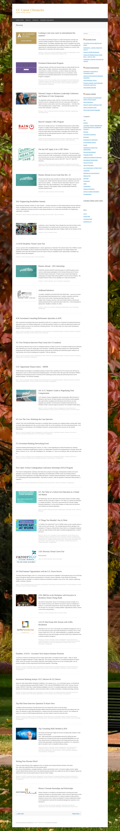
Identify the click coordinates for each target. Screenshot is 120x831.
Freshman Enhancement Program (50, 63)
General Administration (89, 152)
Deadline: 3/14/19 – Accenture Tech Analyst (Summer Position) (40, 654)
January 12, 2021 (42, 164)
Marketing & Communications (52, 54)
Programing (86, 181)
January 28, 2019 (42, 747)
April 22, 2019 (19, 331)
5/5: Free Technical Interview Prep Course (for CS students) (38, 342)
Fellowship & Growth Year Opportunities (66, 52)
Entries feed (86, 216)
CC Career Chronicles (30, 10)
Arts (49, 52)
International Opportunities (49, 140)
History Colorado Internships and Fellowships (55, 788)
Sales (85, 183)
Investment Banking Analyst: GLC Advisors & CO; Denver (38, 679)
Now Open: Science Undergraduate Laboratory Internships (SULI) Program (44, 468)
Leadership (86, 170)
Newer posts (76, 813)
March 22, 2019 (42, 408)
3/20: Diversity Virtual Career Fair (51, 551)
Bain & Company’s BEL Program (51, 122)
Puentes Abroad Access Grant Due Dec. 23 (54, 175)
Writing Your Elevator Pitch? (27, 761)
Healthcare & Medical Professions (56, 539)
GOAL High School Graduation (91, 110)
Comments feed (87, 219)
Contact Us (35, 20)
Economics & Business (60, 81)
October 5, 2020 (42, 307)
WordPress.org (87, 221)
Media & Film (63, 54)
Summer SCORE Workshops (91, 52)
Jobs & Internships (66, 82)
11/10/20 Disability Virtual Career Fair (30, 244)
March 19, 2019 (20, 482)
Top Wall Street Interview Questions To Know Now (35, 703)
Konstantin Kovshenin (51, 822)
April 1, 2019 (19, 380)
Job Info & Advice (56, 82)
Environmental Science (49, 482)
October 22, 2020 (42, 232)
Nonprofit (85, 178)
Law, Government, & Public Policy (64, 541)
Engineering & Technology (72, 138)
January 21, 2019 (20, 776)
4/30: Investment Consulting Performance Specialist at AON (38, 318)
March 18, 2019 (42, 535)
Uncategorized (33, 357)
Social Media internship (89, 87)
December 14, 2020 (43, 191)
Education (69, 81)
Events (46, 112)
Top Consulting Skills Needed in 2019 (52, 729)
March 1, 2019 (19, 584)
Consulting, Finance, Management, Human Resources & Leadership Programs (44, 331)
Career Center (20, 20)
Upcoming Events (90, 39)
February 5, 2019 (20, 716)
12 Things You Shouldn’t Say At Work (52, 520)
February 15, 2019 (43, 639)
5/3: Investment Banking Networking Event (32, 443)
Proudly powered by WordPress (24, 822)
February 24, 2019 (43, 612)
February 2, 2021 (42, 52)
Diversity (53, 52)
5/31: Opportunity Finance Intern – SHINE (32, 367)
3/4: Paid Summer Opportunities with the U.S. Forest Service (39, 571)
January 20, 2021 (42, 138)
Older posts (20, 813)
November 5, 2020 (20, 214)
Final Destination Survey (90, 80)
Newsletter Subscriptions (47, 20)
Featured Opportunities (92, 67)
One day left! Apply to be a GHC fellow (53, 149)
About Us (28, 20)
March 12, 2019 (42, 559)
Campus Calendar (90, 94)
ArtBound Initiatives (46, 290)
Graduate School (42, 539)
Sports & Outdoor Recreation (29, 586)
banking (85, 123)
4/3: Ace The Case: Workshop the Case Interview (34, 419)
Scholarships (50, 84)
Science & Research (76, 165)
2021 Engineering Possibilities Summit (30, 201)
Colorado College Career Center (93, 200)
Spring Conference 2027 (90, 107)
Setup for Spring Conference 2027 (92, 105)
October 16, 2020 (20, 257)
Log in (85, 214)
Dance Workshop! (88, 102)
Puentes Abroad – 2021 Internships (51, 266)
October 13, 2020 (42, 281)
